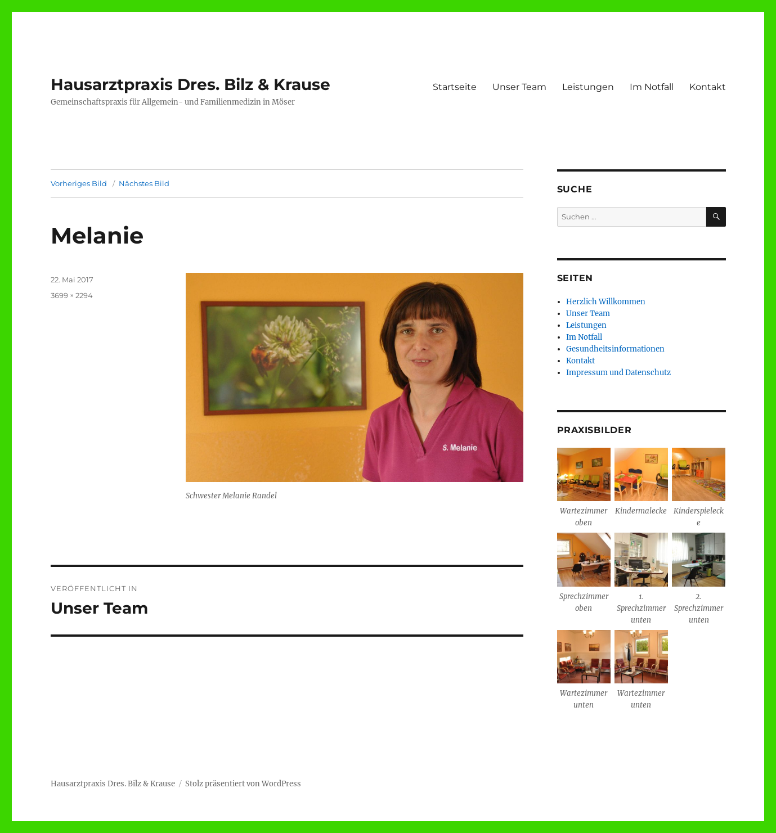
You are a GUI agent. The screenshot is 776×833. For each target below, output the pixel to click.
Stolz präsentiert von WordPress (243, 784)
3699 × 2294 (72, 295)
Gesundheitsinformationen (615, 349)
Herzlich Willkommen (605, 302)
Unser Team (519, 87)
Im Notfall (652, 87)
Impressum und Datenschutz (618, 372)
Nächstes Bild (144, 183)
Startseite (455, 87)
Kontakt (707, 87)
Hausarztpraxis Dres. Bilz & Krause (190, 84)
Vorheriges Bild (79, 183)
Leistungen (588, 87)
